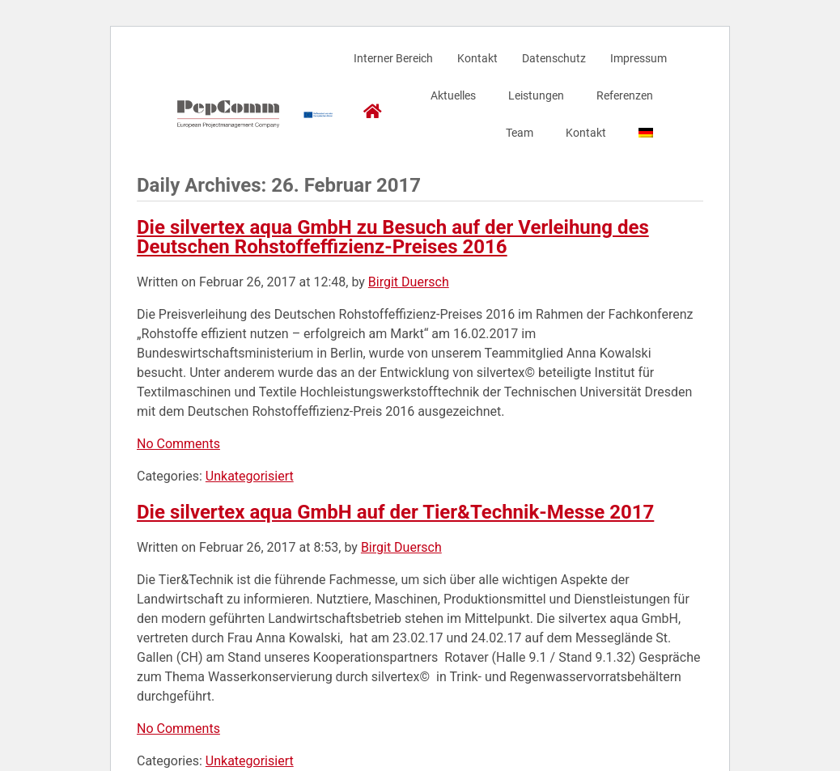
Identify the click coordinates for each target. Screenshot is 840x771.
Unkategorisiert (250, 476)
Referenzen (624, 95)
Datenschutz (554, 58)
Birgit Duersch (408, 282)
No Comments (178, 443)
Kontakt (477, 58)
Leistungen (536, 95)
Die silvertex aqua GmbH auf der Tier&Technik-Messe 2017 (395, 512)
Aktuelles (453, 95)
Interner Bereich (393, 58)
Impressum (638, 58)
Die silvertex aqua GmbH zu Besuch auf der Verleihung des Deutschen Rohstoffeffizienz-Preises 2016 (393, 237)
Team (519, 132)
